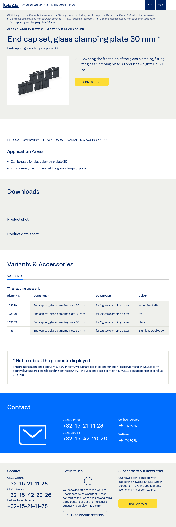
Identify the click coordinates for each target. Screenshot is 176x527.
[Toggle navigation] (171, 5)
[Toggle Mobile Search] (150, 5)
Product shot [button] (85, 219)
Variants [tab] (15, 276)
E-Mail (21, 374)
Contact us (91, 82)
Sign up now (138, 503)
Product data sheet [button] (85, 234)
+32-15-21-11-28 (83, 425)
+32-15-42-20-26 (85, 438)
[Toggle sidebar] (160, 5)
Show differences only (23, 288)
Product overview (23, 140)
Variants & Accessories (87, 140)
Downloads (53, 140)
